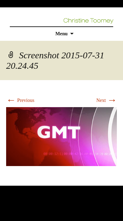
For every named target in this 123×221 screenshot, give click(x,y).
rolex (5, 181)
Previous (20, 100)
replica (18, 181)
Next (106, 100)
